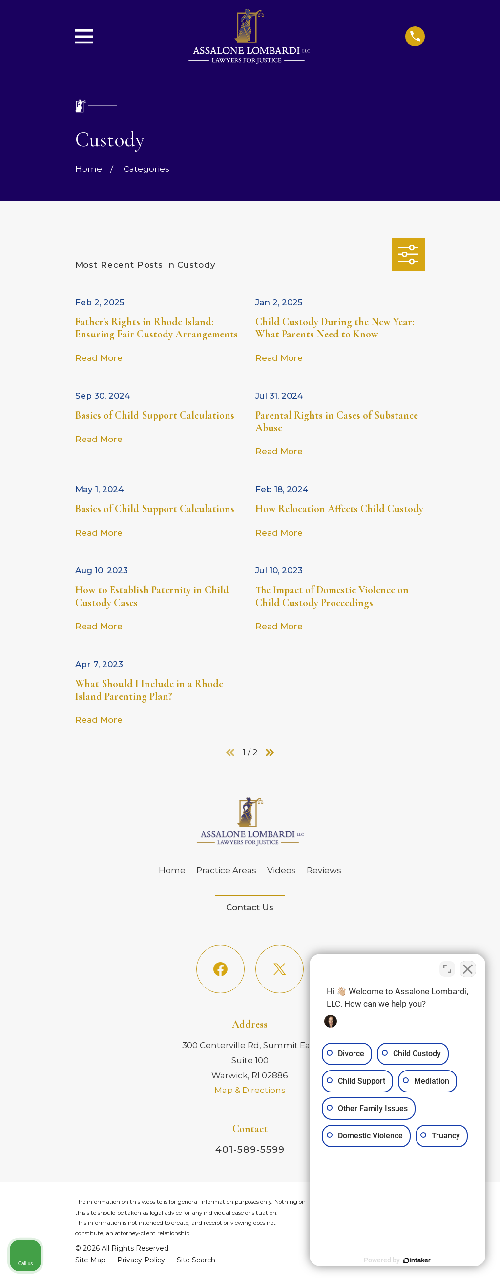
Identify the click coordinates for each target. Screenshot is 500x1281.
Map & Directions (250, 1090)
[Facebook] (220, 969)
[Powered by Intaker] (417, 1260)
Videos (281, 870)
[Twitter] (279, 969)
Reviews (324, 870)
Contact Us (249, 907)
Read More (99, 358)
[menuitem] (90, 1260)
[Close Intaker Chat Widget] (468, 969)
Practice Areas (226, 870)
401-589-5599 (249, 1149)
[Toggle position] (447, 969)
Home (172, 870)
